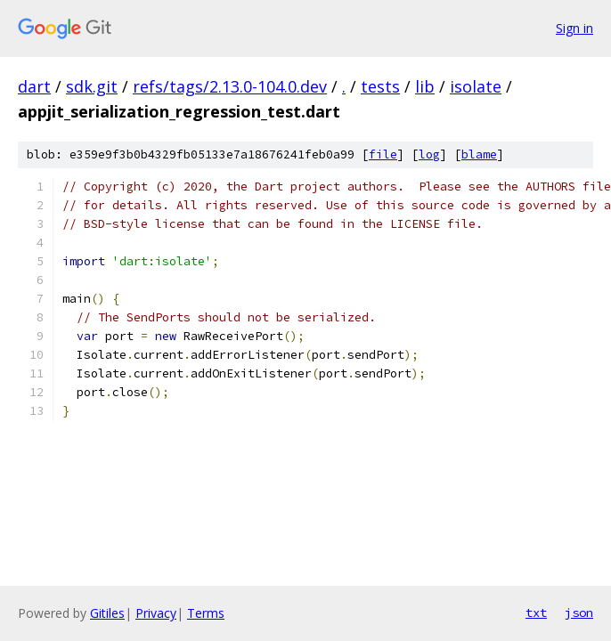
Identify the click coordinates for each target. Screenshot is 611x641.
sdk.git (92, 86)
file (383, 154)
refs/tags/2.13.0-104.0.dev (230, 86)
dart (34, 86)
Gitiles (107, 612)
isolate (475, 86)
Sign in (574, 28)
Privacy (155, 612)
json (579, 612)
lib (425, 86)
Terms (205, 612)
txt (536, 612)
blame (479, 154)
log (429, 154)
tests (380, 86)
